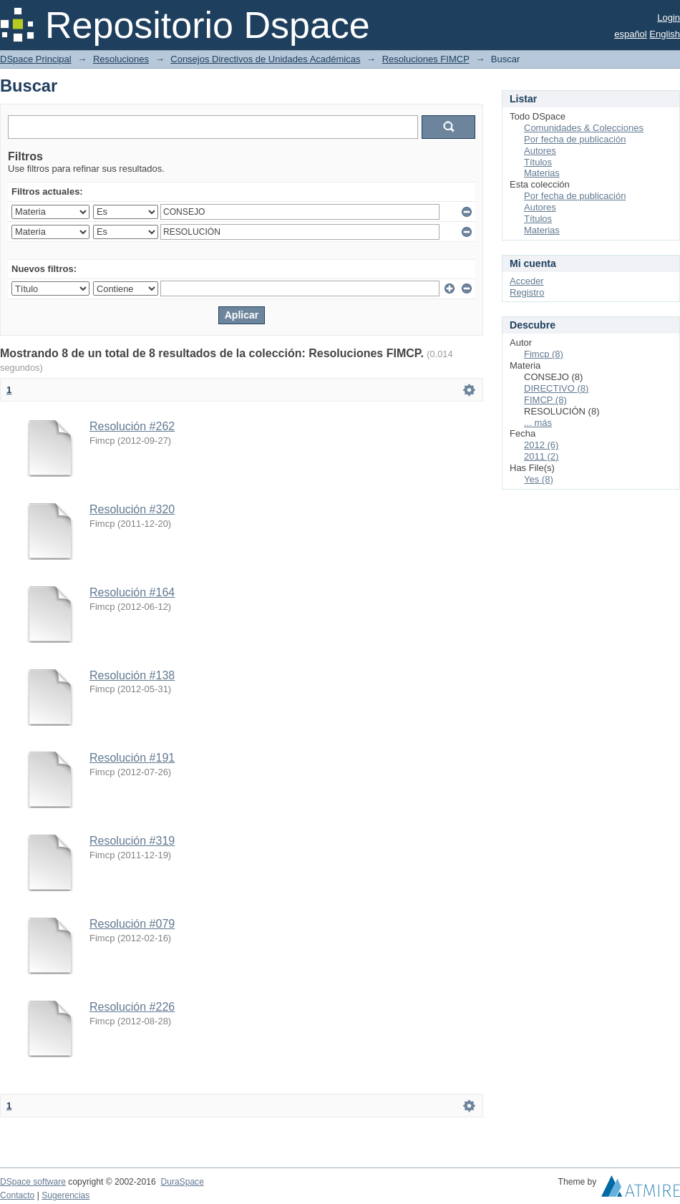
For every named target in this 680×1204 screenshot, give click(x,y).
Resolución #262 (132, 426)
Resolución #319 (132, 841)
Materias (542, 173)
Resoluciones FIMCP (426, 59)
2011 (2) (541, 456)
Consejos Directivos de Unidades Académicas (265, 59)
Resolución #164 (132, 592)
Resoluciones (121, 59)
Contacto (17, 1195)
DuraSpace (181, 1182)
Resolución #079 (132, 924)
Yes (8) (538, 479)
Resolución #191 (132, 758)
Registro (527, 292)
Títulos (538, 162)
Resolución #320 (132, 509)
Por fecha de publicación (575, 139)
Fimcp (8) (543, 354)
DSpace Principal (36, 59)
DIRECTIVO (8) (556, 388)
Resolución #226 (132, 1007)
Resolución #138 (132, 675)
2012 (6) (541, 445)
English (664, 34)
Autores (540, 150)
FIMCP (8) (545, 399)
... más (538, 422)
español (630, 34)
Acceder (527, 281)
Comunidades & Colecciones (583, 127)
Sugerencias (65, 1195)
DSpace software (33, 1182)
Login (668, 17)
